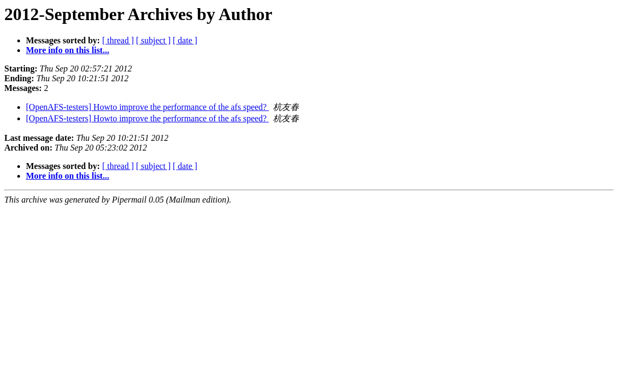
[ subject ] (153, 40)
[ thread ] (118, 40)
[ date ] (185, 40)
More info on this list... (67, 50)
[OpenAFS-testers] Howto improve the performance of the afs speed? (147, 107)
